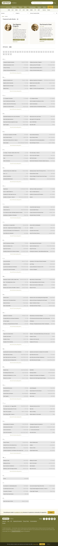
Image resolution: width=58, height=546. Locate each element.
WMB (31, 10)
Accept (42, 544)
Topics (20, 7)
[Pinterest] (52, 521)
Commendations (33, 523)
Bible (25, 7)
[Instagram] (49, 521)
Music (48, 10)
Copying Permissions (17, 523)
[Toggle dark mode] (55, 3)
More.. (44, 7)
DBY (39, 10)
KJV (12, 10)
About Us (4, 523)
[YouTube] (54, 521)
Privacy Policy (26, 523)
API (11, 523)
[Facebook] (44, 521)
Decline (48, 544)
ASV (24, 10)
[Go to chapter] (56, 13)
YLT (20, 10)
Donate (50, 7)
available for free (19, 514)
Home (3, 16)
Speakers (14, 7)
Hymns (44, 10)
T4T (35, 10)
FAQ (8, 523)
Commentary (32, 7)
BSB (9, 10)
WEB (16, 10)
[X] (46, 521)
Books (39, 7)
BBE (27, 10)
